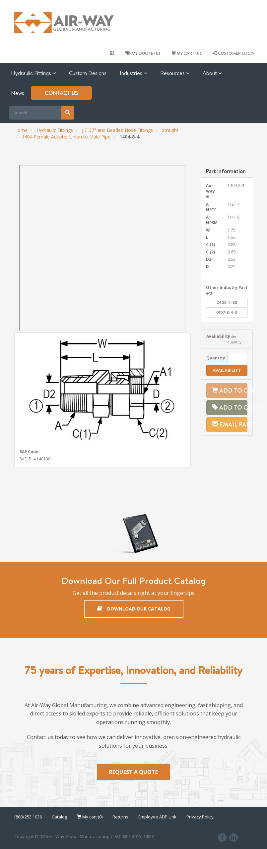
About (212, 73)
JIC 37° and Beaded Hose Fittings (117, 130)
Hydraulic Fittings (33, 73)
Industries (133, 73)
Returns (120, 817)
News (17, 93)
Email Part (229, 424)
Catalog (59, 817)
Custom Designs (87, 73)
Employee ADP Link (157, 817)
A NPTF (211, 206)
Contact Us (61, 93)
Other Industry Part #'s (226, 290)
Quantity (212, 357)
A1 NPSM (212, 219)
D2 (208, 259)
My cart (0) (186, 53)
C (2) (210, 251)
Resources (174, 73)
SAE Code (29, 451)
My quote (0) (142, 53)
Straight (170, 130)
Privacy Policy (200, 817)
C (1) (210, 244)
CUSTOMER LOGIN (234, 53)
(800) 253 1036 (28, 817)
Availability (212, 336)
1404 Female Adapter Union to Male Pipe (66, 137)
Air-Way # (210, 191)
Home (21, 130)
